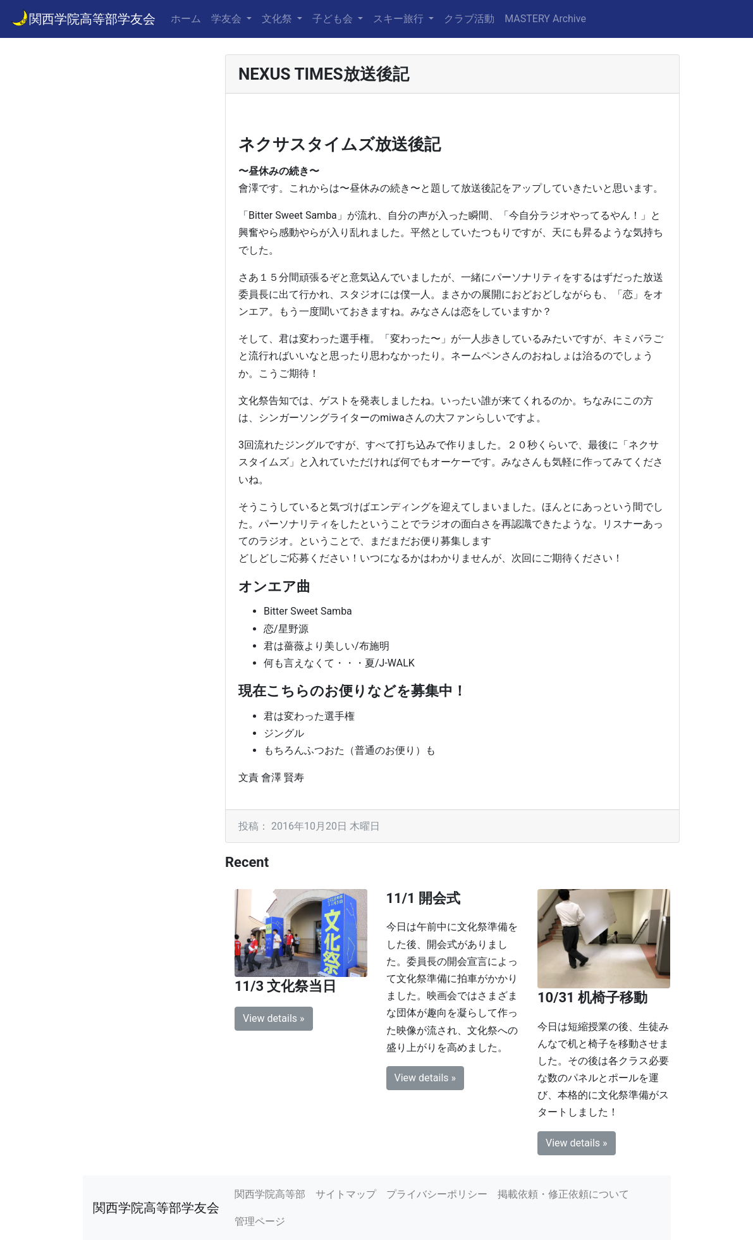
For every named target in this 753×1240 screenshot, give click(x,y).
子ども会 (333, 19)
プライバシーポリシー (436, 1194)
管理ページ (260, 1221)
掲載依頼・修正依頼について (563, 1194)
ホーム (186, 19)
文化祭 (278, 19)
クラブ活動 (469, 19)
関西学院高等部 (270, 1194)
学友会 (227, 19)
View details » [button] (274, 1018)
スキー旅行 (399, 19)
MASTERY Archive (545, 19)
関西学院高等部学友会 (83, 17)
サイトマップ (345, 1194)
